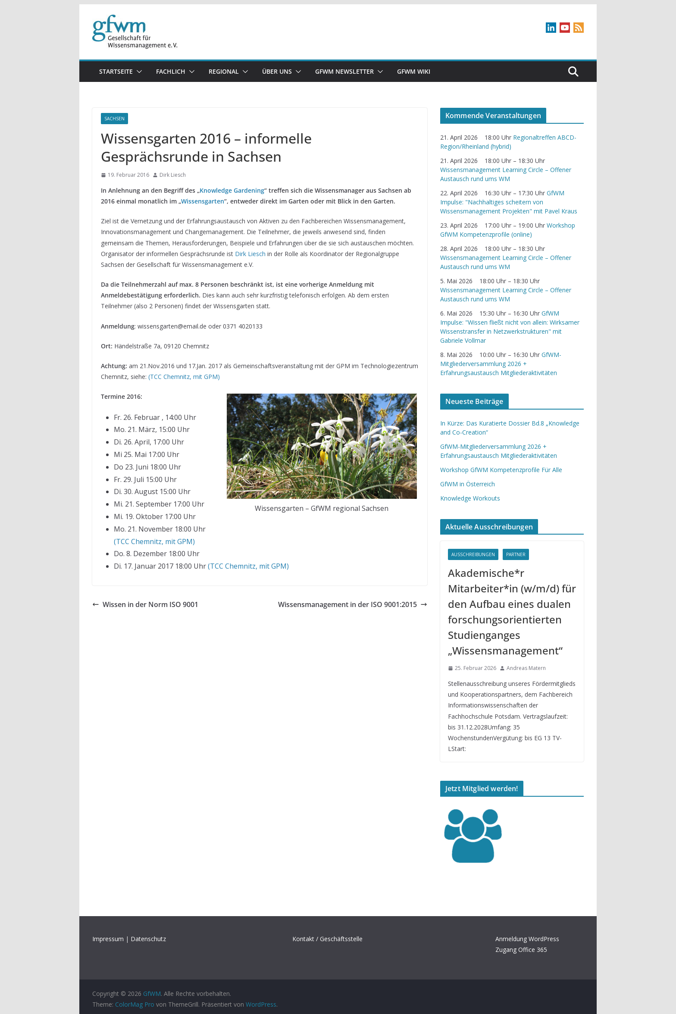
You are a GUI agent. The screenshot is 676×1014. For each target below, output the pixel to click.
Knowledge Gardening (232, 190)
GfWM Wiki (413, 71)
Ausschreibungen (473, 554)
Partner (516, 554)
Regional (224, 71)
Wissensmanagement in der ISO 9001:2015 (352, 604)
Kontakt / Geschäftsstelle (327, 939)
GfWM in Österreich (467, 484)
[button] (137, 72)
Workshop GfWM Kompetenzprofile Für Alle (501, 470)
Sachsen (114, 119)
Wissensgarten (202, 201)
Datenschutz (148, 939)
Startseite (116, 71)
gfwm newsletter (344, 71)
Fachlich (170, 71)
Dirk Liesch (173, 174)
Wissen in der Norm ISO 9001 (145, 604)
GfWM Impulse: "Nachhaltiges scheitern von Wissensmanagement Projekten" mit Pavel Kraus (508, 202)
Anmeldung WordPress (527, 939)
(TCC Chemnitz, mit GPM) (184, 376)
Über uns (277, 71)
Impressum (108, 939)
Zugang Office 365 (521, 949)
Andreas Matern (526, 668)
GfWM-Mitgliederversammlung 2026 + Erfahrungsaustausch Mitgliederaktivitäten (500, 364)
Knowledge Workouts (470, 498)
